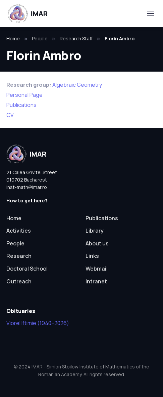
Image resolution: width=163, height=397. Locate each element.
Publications (21, 105)
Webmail (97, 268)
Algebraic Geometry (77, 84)
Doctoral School (27, 268)
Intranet (96, 281)
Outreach (19, 281)
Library (95, 230)
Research (19, 256)
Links (92, 256)
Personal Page (24, 94)
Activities (18, 230)
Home (13, 38)
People (40, 38)
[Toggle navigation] (150, 13)
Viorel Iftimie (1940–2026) (37, 323)
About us (97, 243)
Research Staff (76, 38)
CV (10, 115)
